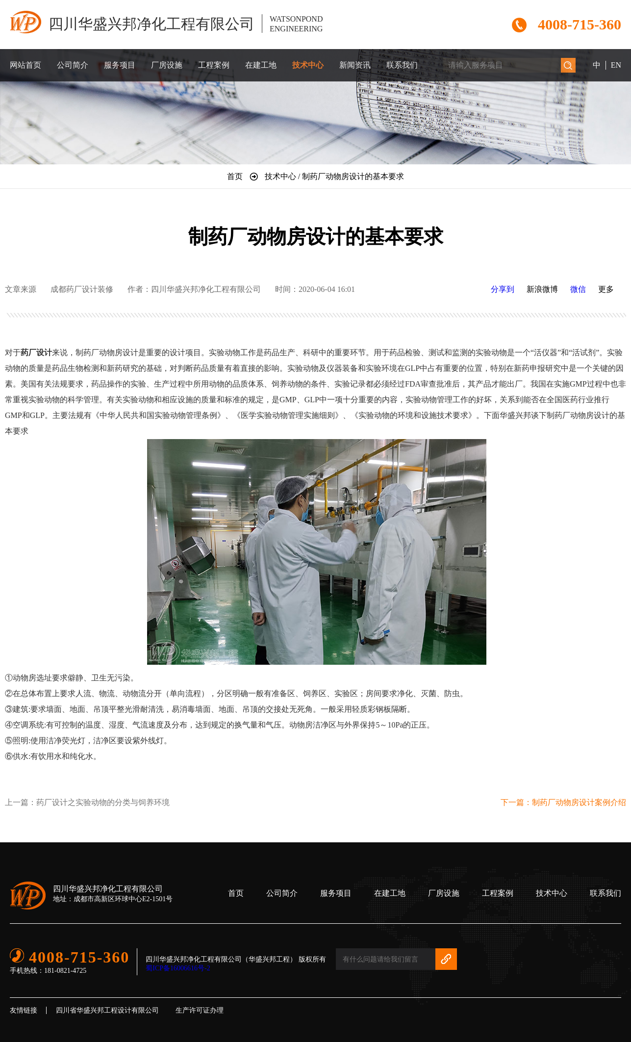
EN (616, 65)
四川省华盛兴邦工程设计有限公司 (107, 1010)
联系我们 (402, 65)
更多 (606, 289)
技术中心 (308, 65)
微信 (578, 289)
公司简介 (72, 65)
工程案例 (213, 65)
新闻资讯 (355, 65)
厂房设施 (166, 65)
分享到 (502, 289)
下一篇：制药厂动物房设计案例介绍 (563, 802)
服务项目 (119, 65)
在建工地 (261, 65)
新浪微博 (542, 289)
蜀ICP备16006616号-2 (178, 968)
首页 (236, 893)
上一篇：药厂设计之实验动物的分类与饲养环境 (87, 802)
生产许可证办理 (200, 1010)
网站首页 (25, 65)
